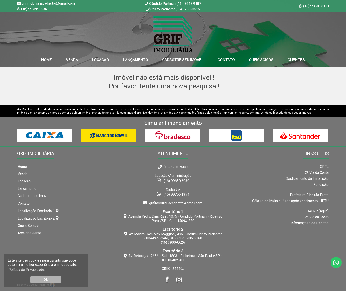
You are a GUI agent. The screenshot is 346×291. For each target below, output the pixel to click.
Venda (72, 59)
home (46, 59)
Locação (100, 59)
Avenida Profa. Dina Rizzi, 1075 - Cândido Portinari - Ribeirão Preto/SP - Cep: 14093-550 (173, 216)
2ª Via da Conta (317, 172)
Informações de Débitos (310, 223)
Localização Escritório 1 (38, 211)
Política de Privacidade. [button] (26, 270)
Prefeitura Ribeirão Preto (309, 195)
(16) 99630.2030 (316, 6)
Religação (321, 184)
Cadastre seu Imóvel (182, 59)
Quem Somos (261, 59)
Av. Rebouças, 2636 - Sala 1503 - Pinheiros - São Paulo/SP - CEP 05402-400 (173, 255)
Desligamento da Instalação (307, 178)
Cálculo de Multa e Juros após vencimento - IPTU (290, 201)
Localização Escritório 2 (38, 218)
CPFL (324, 167)
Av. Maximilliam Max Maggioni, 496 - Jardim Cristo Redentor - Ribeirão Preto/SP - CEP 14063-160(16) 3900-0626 (173, 236)
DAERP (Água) (318, 211)
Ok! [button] (46, 279)
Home (22, 167)
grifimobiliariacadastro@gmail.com (172, 203)
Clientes (296, 59)
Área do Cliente (29, 233)
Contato (226, 59)
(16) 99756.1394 (34, 9)
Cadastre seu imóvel (33, 196)
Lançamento (135, 59)
